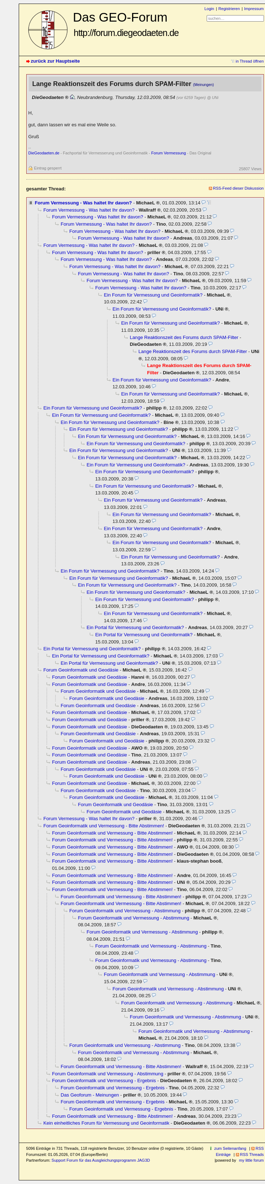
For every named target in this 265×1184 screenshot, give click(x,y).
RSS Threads (252, 1154)
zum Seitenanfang (230, 1148)
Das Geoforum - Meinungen (90, 1095)
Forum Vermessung (168, 153)
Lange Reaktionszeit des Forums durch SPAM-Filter (184, 337)
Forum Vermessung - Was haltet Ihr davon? (83, 202)
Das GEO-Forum (126, 24)
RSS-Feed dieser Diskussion (238, 188)
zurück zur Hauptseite (55, 61)
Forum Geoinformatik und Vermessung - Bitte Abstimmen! (104, 825)
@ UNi (212, 97)
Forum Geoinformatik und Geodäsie (81, 670)
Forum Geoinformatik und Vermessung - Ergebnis (104, 1080)
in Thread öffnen (250, 61)
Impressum (254, 8)
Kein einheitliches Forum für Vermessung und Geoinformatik (107, 1123)
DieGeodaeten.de (43, 153)
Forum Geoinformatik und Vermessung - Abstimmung (125, 910)
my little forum (251, 1160)
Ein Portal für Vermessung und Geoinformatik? (135, 627)
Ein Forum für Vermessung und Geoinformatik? (153, 295)
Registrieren (229, 8)
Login (209, 8)
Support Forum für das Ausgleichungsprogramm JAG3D (100, 1160)
